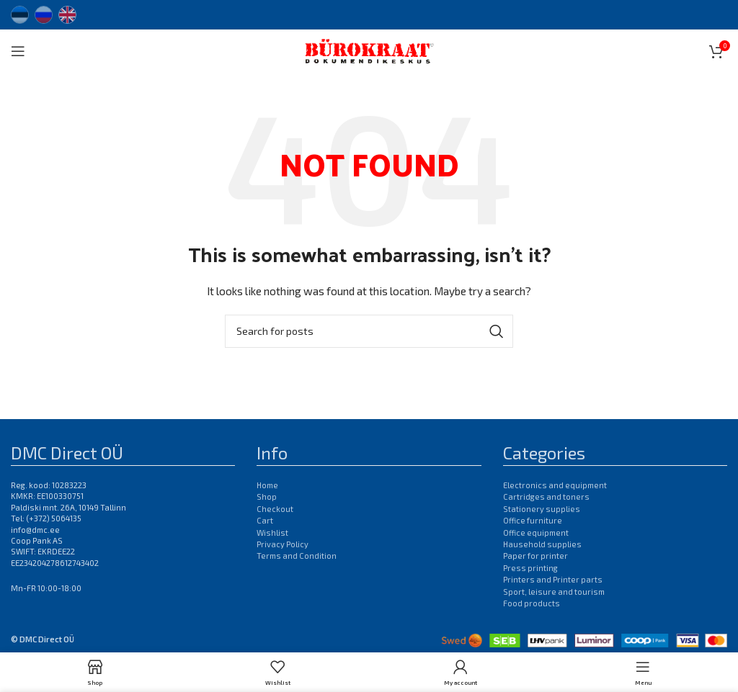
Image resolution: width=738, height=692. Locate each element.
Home (267, 485)
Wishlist (272, 532)
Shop (267, 496)
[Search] (369, 331)
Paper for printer (535, 555)
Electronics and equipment (555, 485)
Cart (265, 520)
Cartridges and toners (546, 496)
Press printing (530, 567)
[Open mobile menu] (18, 51)
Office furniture (532, 520)
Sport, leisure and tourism (554, 591)
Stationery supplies (541, 508)
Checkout (275, 508)
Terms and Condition (297, 555)
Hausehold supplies (542, 544)
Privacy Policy (282, 544)
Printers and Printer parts (553, 579)
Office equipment (536, 532)
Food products (531, 603)
